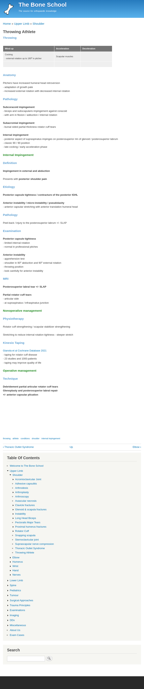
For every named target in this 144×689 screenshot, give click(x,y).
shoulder (35, 438)
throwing (7, 438)
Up (71, 446)
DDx (12, 620)
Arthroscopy (22, 496)
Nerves (16, 574)
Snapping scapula (25, 535)
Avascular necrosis (25, 500)
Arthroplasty (22, 492)
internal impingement (50, 438)
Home (7, 23)
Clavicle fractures (25, 505)
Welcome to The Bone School (27, 465)
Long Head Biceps (25, 518)
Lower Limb (16, 580)
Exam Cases (17, 635)
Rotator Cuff (22, 531)
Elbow (137, 446)
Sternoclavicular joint (27, 539)
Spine (13, 585)
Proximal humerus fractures (30, 526)
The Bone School (42, 4)
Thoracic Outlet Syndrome (18, 446)
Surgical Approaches (21, 600)
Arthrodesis (21, 487)
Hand (15, 570)
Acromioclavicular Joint (28, 479)
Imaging (14, 615)
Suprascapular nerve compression (34, 543)
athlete (16, 438)
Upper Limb (21, 23)
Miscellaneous (18, 625)
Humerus (17, 561)
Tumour (14, 595)
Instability (20, 513)
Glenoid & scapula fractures (30, 509)
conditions (25, 438)
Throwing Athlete (24, 552)
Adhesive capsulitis (26, 483)
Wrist (15, 566)
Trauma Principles (20, 605)
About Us (15, 630)
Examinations (17, 610)
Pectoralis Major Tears (27, 522)
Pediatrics (15, 590)
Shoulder (38, 23)
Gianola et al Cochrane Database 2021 (24, 350)
